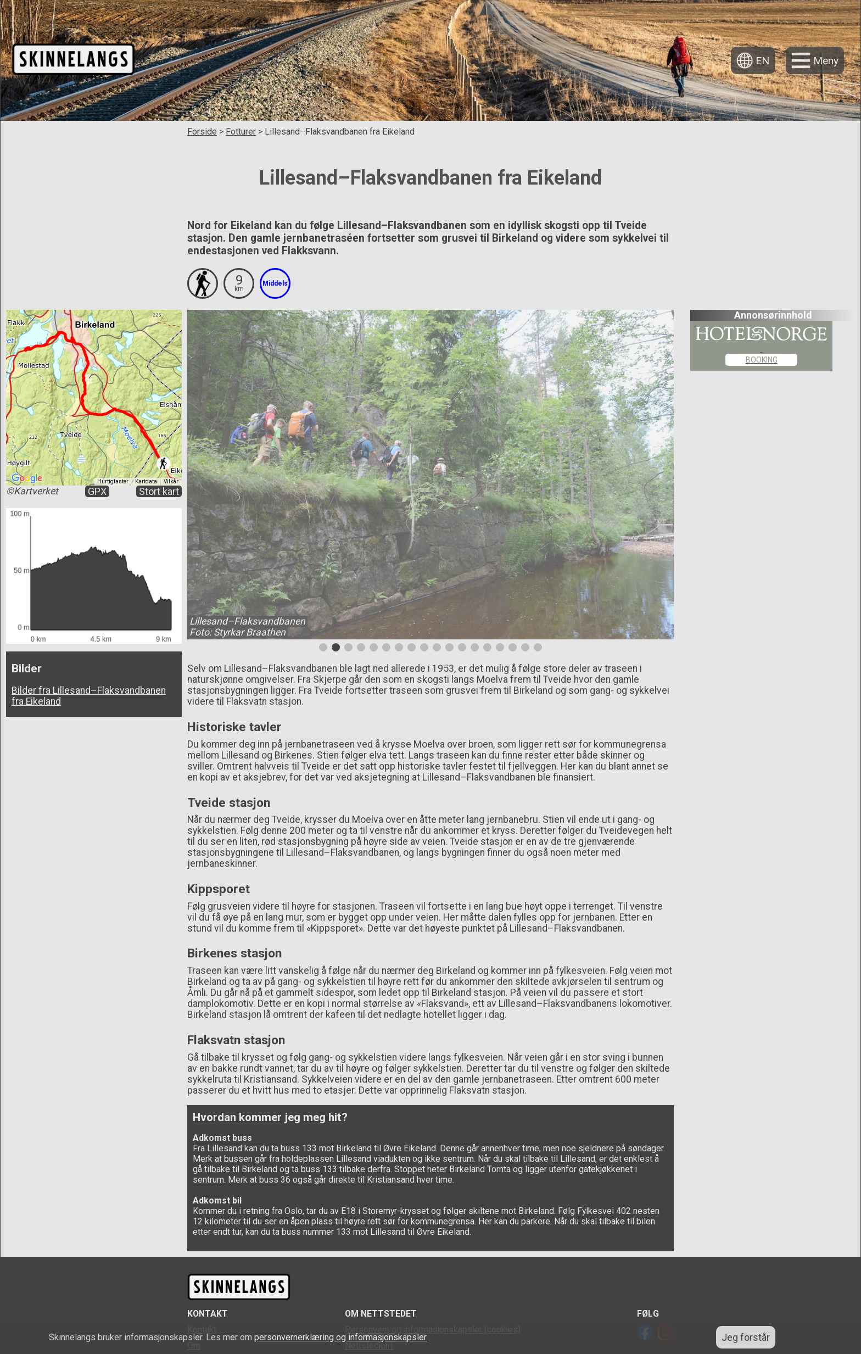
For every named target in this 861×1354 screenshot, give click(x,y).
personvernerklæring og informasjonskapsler (340, 1337)
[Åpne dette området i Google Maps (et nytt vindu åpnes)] (27, 478)
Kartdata (146, 481)
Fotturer (241, 131)
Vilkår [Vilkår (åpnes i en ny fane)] (171, 481)
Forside (202, 131)
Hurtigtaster (112, 481)
